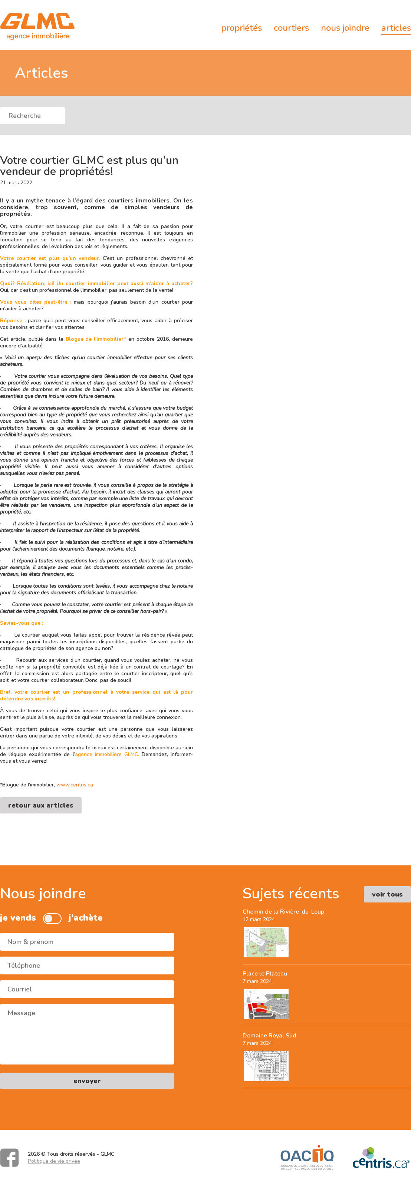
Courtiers (291, 28)
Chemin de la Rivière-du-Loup (283, 912)
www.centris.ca (74, 784)
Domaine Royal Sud (269, 1035)
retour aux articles (40, 805)
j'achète (86, 918)
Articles (396, 28)
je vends (18, 918)
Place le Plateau (265, 974)
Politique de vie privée (54, 1161)
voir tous (387, 894)
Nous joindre (345, 28)
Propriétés (241, 28)
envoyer (87, 1080)
